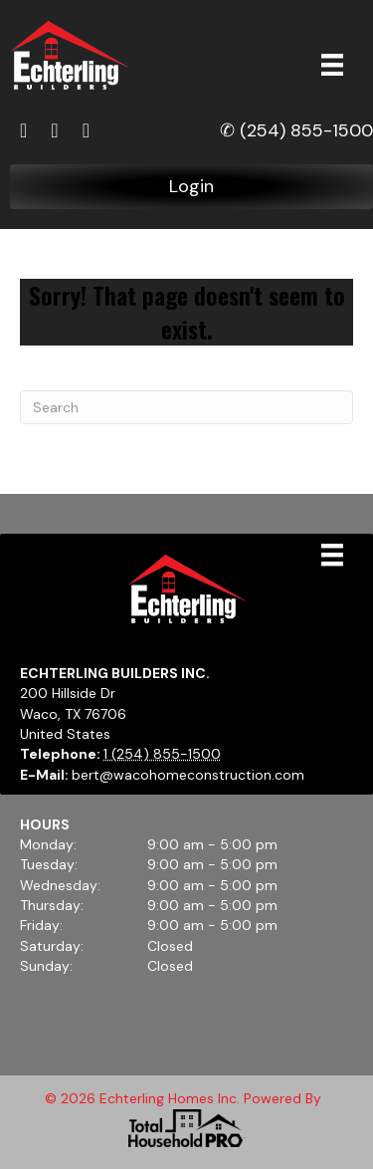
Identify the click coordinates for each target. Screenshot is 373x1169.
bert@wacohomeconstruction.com (188, 775)
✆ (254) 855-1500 (296, 130)
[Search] (186, 407)
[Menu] (332, 65)
